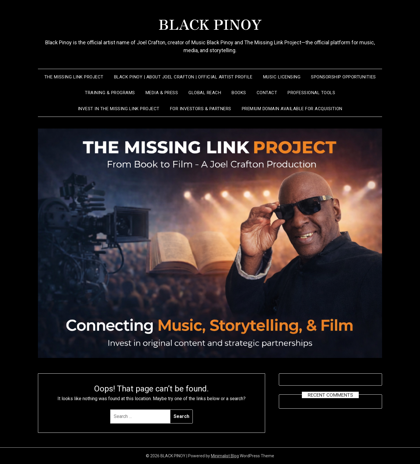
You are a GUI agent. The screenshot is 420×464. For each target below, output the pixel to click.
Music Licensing (282, 77)
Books (239, 92)
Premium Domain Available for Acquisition (292, 108)
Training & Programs (110, 92)
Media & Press (162, 92)
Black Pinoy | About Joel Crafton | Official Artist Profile (183, 77)
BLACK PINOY (210, 23)
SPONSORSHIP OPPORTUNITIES (343, 77)
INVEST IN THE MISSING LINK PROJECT (119, 108)
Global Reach (204, 92)
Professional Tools (311, 92)
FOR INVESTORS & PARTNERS (200, 108)
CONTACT (267, 92)
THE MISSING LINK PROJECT (74, 77)
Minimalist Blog (225, 456)
